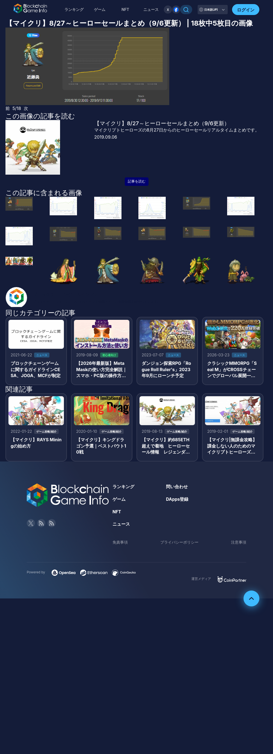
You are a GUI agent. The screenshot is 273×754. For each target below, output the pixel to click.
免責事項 (120, 543)
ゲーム (99, 9)
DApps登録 (177, 500)
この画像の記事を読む (40, 116)
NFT (125, 9)
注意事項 (238, 543)
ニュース (121, 525)
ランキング (74, 9)
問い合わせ (177, 488)
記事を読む (137, 181)
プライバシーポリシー (179, 543)
